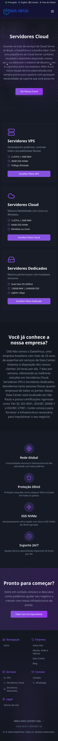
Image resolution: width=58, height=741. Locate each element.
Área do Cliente (47, 2)
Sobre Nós (38, 645)
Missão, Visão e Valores (40, 652)
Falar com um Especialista (29, 614)
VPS (7, 677)
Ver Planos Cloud (31, 91)
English (22, 2)
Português (11, 2)
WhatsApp (39, 682)
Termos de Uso (11, 705)
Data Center (39, 658)
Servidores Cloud (14, 682)
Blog (35, 663)
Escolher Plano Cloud (29, 237)
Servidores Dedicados (10, 689)
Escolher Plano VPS (29, 173)
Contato (33, 2)
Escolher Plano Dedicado (29, 301)
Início (6, 645)
